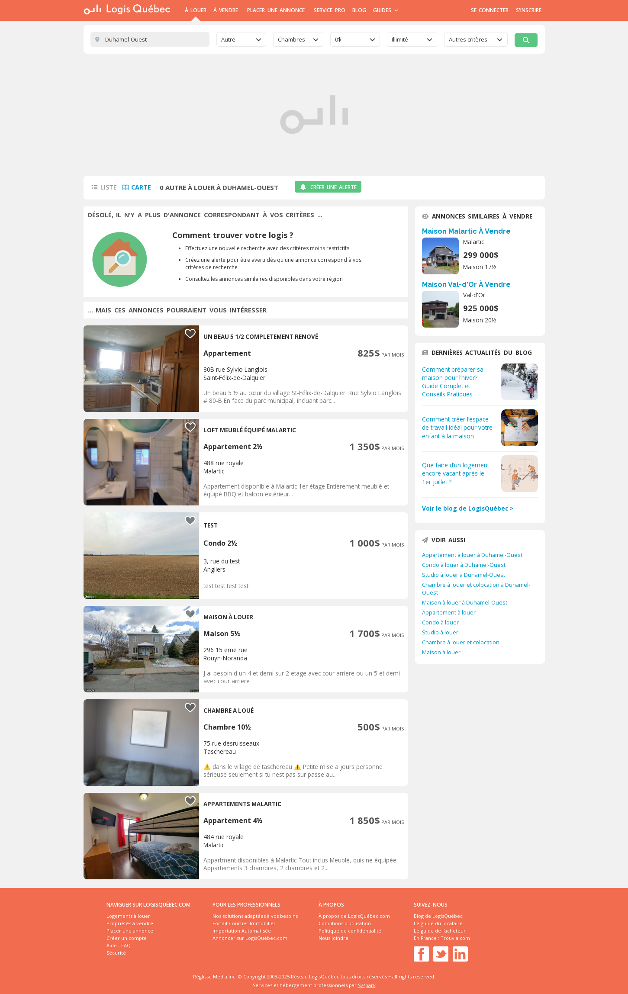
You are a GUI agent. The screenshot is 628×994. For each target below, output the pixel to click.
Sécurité (116, 952)
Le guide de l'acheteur (440, 930)
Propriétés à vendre (129, 923)
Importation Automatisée (242, 930)
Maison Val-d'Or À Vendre (466, 284)
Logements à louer (128, 916)
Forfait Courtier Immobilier (244, 923)
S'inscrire (528, 10)
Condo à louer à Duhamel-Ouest (464, 565)
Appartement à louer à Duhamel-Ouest (472, 555)
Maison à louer (441, 652)
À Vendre (225, 10)
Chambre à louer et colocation (460, 642)
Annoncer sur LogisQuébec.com (250, 938)
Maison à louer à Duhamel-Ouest (464, 602)
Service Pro (329, 10)
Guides (386, 10)
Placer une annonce (276, 10)
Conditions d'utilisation (345, 923)
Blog (359, 10)
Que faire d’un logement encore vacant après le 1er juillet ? (455, 473)
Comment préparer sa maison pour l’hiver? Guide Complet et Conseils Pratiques (452, 381)
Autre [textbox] (228, 39)
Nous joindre (333, 938)
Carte (141, 187)
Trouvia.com (455, 938)
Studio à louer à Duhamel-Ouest (463, 575)
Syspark (367, 985)
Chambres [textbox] (291, 39)
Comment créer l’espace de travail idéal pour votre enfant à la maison (457, 427)
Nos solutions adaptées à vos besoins (255, 916)
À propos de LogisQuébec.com (354, 916)
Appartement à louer (449, 612)
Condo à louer (440, 622)
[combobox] (241, 39)
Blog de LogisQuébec (438, 916)
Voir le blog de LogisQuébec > (467, 508)
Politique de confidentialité (350, 930)
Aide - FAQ (118, 945)
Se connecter (490, 10)
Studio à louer (440, 632)
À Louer (195, 10)
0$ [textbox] (338, 39)
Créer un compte (126, 938)
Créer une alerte (328, 187)
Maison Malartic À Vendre (466, 231)
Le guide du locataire (438, 923)
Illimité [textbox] (400, 39)
